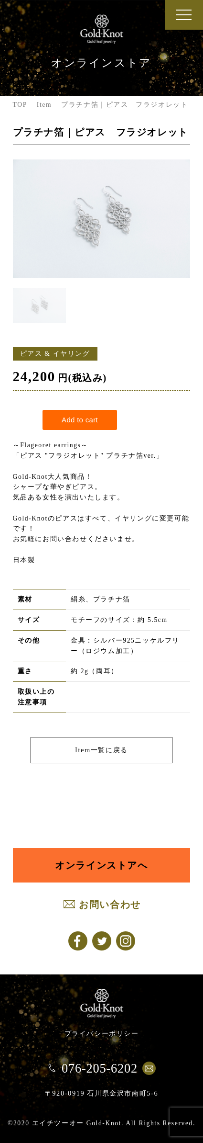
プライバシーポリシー (101, 1033)
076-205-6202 (100, 1068)
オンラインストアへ (101, 865)
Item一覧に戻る (101, 750)
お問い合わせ (110, 904)
